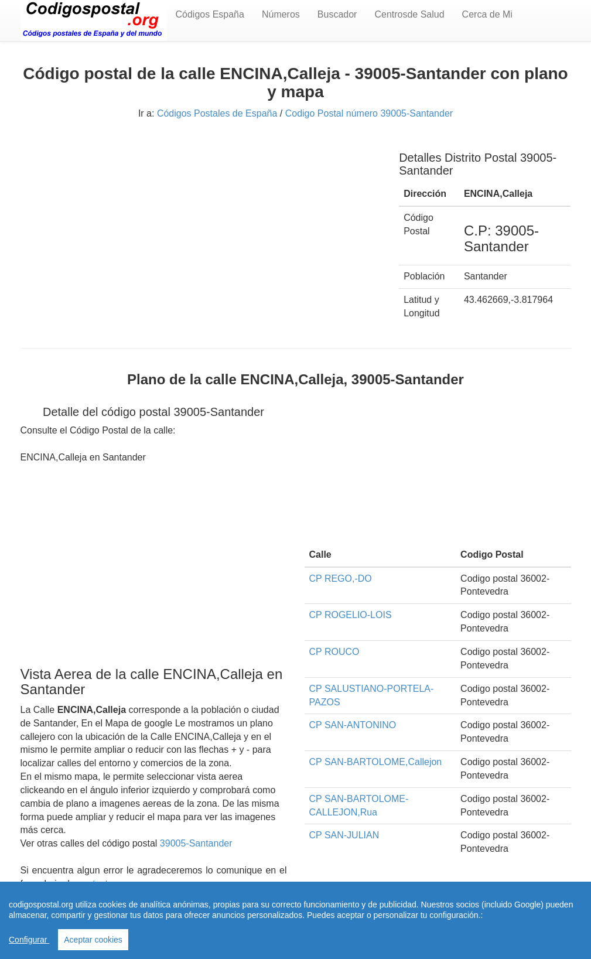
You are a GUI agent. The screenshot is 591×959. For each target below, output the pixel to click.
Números (281, 14)
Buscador (337, 14)
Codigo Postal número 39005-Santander (369, 113)
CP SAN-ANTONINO (353, 725)
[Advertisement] (201, 221)
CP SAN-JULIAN (344, 835)
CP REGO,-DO (340, 578)
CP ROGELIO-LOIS (350, 615)
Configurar (29, 939)
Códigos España (210, 14)
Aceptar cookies (93, 939)
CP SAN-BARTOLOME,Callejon (375, 762)
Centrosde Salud (409, 14)
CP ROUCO (334, 652)
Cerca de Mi (487, 14)
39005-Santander (196, 843)
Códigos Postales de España (217, 113)
